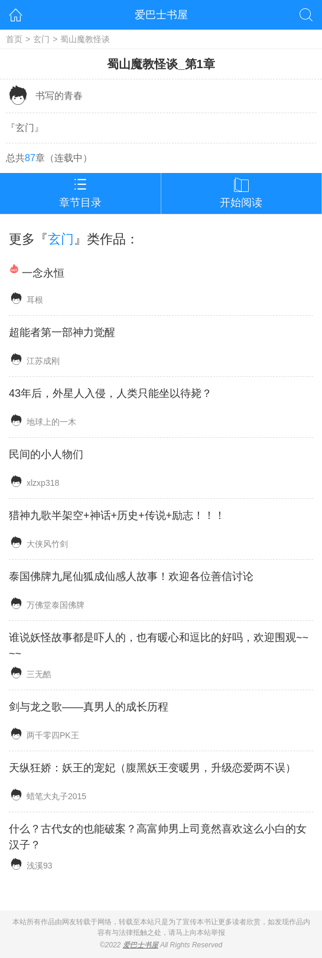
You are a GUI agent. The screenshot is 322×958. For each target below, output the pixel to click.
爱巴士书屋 (161, 15)
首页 (14, 39)
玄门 (41, 39)
